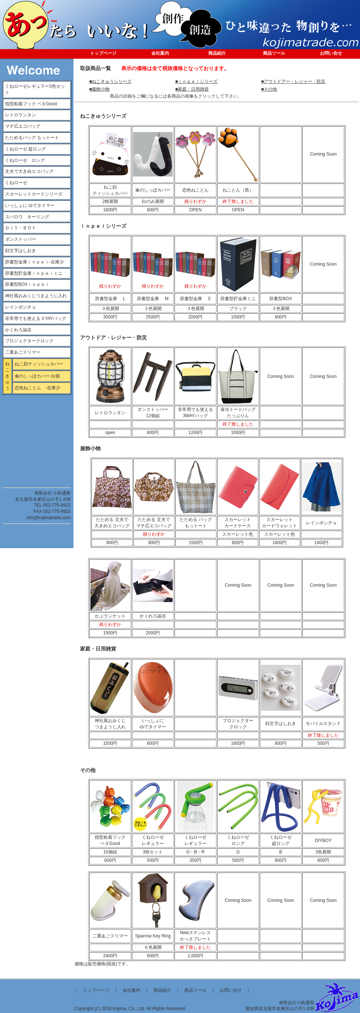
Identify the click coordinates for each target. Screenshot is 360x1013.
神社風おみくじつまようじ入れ (36, 295)
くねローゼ (16, 182)
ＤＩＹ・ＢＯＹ (20, 227)
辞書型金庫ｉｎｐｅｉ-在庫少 (34, 262)
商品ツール (195, 990)
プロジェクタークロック (29, 340)
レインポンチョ (20, 307)
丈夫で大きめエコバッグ (29, 171)
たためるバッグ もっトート (32, 137)
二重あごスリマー (22, 352)
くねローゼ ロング (25, 160)
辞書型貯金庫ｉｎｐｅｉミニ (33, 273)
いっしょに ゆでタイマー (30, 205)
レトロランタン (20, 114)
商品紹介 (162, 990)
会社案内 (131, 990)
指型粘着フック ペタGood (31, 103)
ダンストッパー (20, 239)
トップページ (96, 990)
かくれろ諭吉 (18, 329)
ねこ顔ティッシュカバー (39, 364)
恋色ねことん (30, 387)
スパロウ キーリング (27, 216)
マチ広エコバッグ (25, 126)
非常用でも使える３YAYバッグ (35, 318)
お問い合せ (231, 990)
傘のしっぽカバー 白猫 (37, 376)
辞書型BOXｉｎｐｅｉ (27, 284)
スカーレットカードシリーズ (33, 194)
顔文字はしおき (20, 250)
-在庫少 (53, 387)
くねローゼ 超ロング (25, 149)
